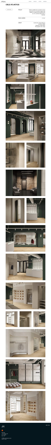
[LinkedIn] (49, 425)
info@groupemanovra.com (6, 438)
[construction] (9, 9)
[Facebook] (46, 425)
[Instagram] (47, 425)
